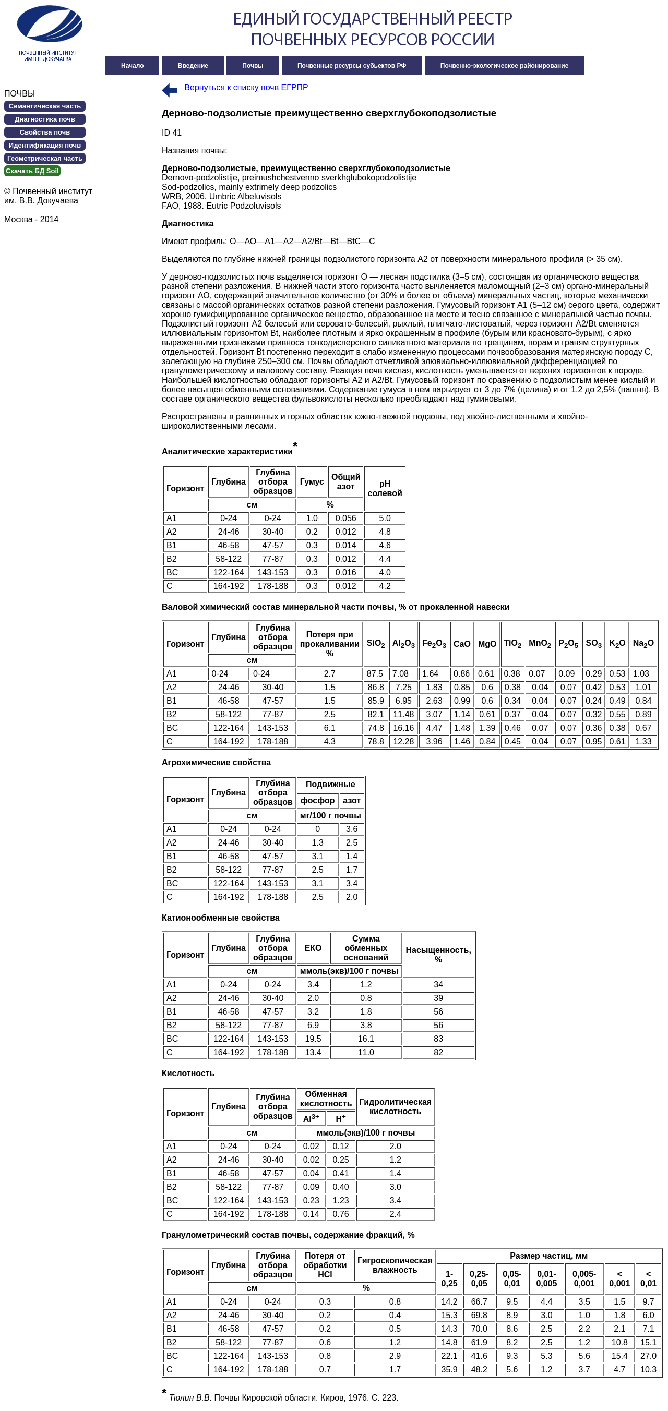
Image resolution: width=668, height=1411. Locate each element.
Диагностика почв (45, 119)
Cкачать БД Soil (32, 171)
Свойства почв (45, 132)
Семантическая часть (45, 106)
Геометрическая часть (44, 158)
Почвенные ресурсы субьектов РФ (352, 65)
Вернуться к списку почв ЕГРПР (246, 87)
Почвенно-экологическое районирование (504, 65)
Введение (193, 65)
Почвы (252, 65)
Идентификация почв (45, 145)
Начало (132, 65)
